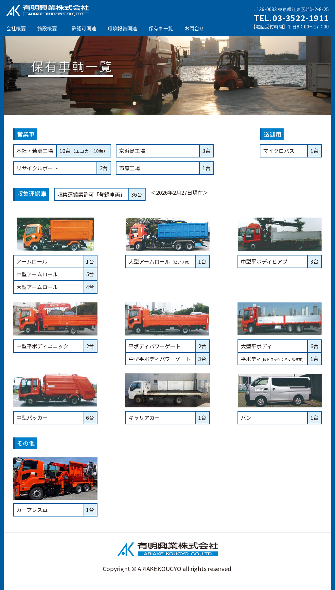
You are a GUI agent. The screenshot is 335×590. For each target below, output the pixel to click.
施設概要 (47, 28)
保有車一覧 (161, 28)
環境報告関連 (122, 28)
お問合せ (194, 28)
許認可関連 (84, 28)
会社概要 (16, 28)
